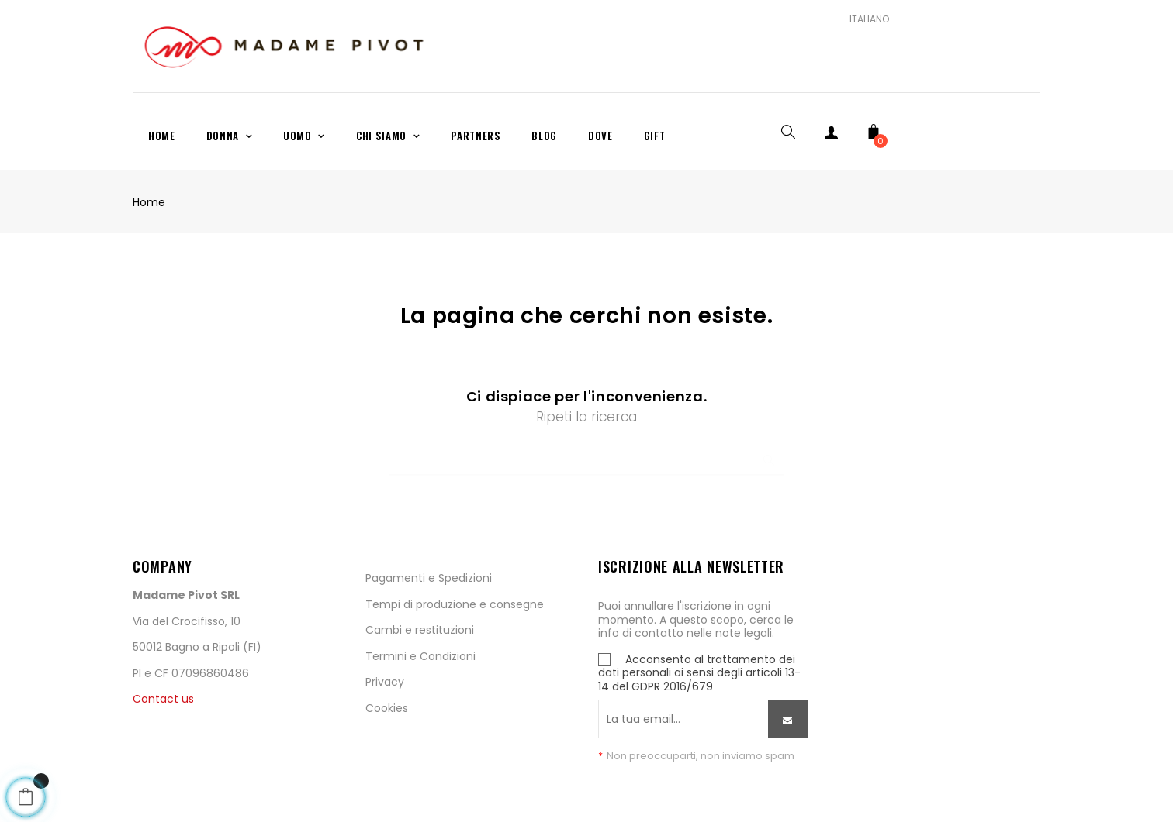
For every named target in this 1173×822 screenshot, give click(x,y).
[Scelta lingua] (863, 19)
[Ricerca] (586, 452)
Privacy (384, 682)
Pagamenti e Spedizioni (428, 578)
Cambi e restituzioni (419, 630)
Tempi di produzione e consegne (454, 604)
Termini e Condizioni (420, 656)
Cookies (386, 708)
